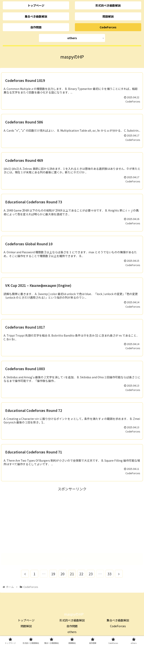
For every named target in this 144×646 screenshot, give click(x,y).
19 (53, 573)
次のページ (72, 559)
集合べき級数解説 (118, 620)
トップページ (26, 620)
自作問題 (72, 626)
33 (109, 573)
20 (63, 573)
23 (91, 573)
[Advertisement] (72, 520)
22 (81, 573)
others (72, 632)
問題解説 (26, 626)
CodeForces (118, 626)
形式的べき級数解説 (72, 620)
